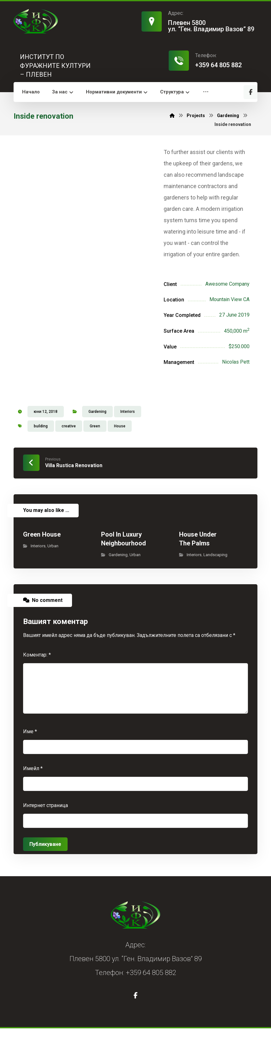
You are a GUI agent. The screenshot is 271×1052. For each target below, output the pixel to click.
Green (95, 450)
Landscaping (215, 578)
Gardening (97, 435)
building (41, 450)
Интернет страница (45, 829)
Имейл (33, 792)
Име (30, 755)
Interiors (127, 435)
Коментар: (37, 678)
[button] (250, 92)
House (119, 450)
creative (69, 450)
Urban (52, 569)
